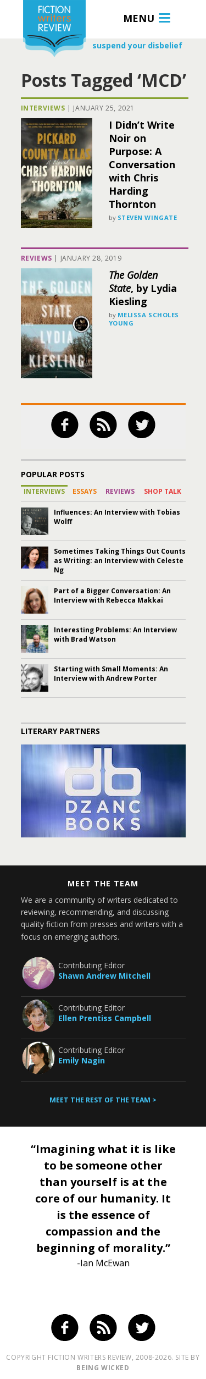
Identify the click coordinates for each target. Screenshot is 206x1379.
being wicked (102, 1367)
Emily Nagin (81, 1060)
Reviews (36, 258)
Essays (85, 491)
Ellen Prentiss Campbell (104, 1018)
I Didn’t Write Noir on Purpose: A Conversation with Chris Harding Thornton (142, 164)
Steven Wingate (147, 217)
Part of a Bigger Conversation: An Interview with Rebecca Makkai (112, 595)
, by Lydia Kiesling (143, 288)
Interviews (43, 108)
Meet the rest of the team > (103, 1100)
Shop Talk (162, 491)
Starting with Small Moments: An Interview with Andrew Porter (111, 673)
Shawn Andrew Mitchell (104, 975)
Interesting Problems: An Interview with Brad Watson (115, 634)
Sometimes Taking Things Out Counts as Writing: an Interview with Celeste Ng (120, 561)
